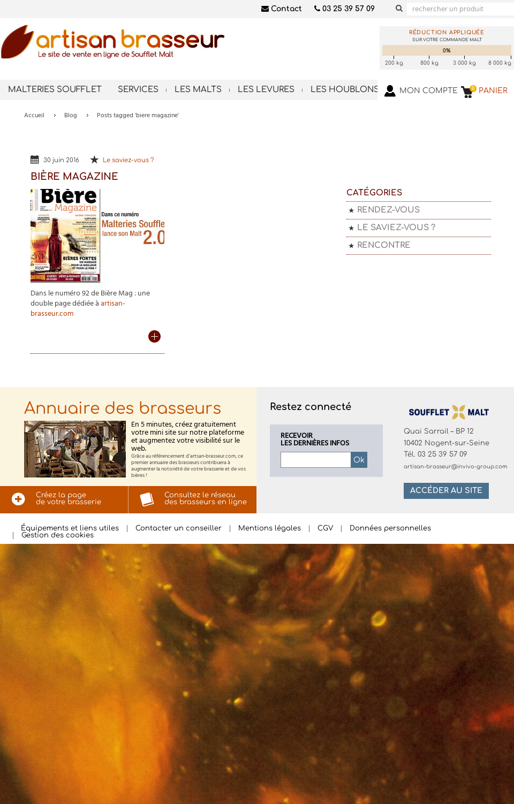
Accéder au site (446, 491)
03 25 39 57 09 (344, 9)
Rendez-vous (388, 210)
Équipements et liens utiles (70, 528)
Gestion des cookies (57, 535)
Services (138, 89)
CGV (325, 528)
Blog (70, 115)
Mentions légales (269, 528)
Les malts (198, 89)
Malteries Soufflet (55, 89)
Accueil (34, 115)
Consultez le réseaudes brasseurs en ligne (205, 498)
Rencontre (384, 245)
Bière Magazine (74, 176)
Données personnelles (390, 528)
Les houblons (345, 89)
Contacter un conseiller (178, 528)
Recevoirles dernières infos (315, 440)
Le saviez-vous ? (128, 160)
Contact (281, 9)
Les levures (266, 89)
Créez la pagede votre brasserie (68, 498)
